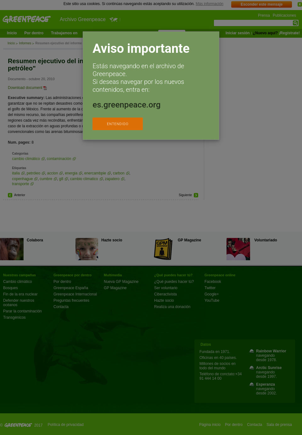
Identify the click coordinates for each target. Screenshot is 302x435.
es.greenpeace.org (126, 104)
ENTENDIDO (117, 124)
